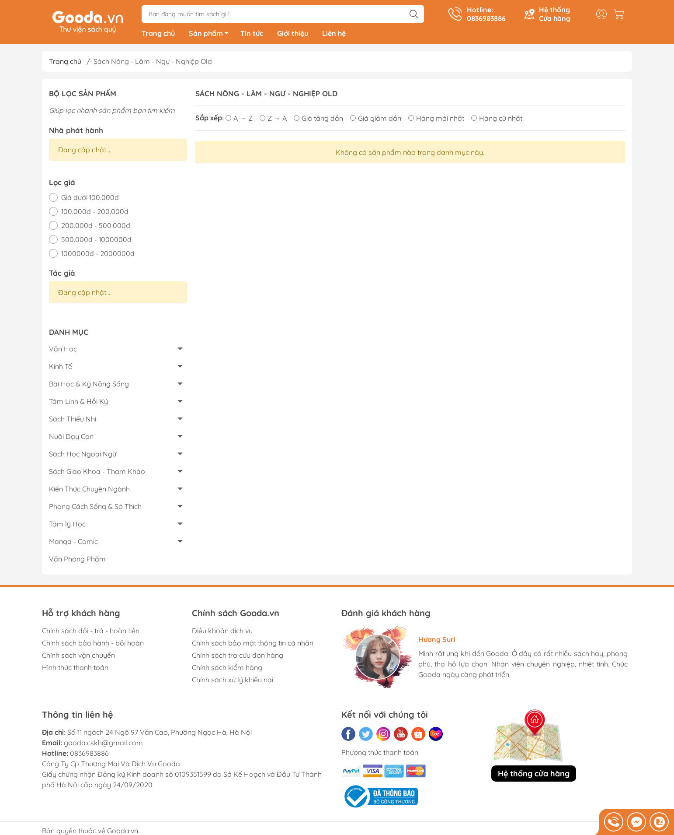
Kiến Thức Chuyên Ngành (89, 490)
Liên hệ (334, 35)
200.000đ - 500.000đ (95, 227)
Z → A (273, 120)
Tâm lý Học (67, 525)
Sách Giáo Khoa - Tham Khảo (97, 473)
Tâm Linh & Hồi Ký (78, 403)
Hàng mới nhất (436, 120)
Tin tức (251, 35)
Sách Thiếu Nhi (72, 420)
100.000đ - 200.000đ (95, 213)
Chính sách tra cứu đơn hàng (237, 657)
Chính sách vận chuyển (78, 657)
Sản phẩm (211, 36)
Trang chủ (158, 35)
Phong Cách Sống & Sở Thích (95, 508)
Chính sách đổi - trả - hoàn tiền (90, 632)
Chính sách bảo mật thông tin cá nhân (252, 644)
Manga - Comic (73, 543)
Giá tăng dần (318, 120)
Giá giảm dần (375, 120)
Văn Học (63, 350)
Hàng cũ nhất (496, 120)
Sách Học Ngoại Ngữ (82, 455)
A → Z (239, 120)
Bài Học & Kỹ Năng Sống (89, 385)
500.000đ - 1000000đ (96, 241)
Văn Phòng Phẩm (77, 560)
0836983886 (89, 755)
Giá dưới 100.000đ (90, 199)
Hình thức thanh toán (75, 669)
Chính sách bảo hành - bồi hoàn (93, 644)
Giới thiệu (292, 35)
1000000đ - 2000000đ (98, 255)
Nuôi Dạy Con (71, 438)
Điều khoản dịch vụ (222, 632)
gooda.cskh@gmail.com (103, 744)
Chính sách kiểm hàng (227, 669)
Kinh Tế (60, 368)
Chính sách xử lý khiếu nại (232, 681)
